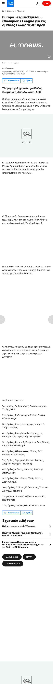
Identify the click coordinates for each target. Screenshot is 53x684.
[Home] (3, 11)
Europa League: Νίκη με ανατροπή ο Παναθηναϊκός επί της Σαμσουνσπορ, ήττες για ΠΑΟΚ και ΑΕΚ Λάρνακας (23, 544)
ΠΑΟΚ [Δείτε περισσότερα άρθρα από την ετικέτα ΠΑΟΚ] (29, 556)
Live (46, 3)
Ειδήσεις (10, 11)
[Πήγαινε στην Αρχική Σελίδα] (10, 3)
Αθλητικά (20, 11)
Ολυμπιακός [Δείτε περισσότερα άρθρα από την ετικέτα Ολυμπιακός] (12, 556)
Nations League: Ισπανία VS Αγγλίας (19, 526)
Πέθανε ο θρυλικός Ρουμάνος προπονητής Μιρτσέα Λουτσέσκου (22, 534)
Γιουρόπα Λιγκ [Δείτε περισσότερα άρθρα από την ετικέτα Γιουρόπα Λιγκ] (13, 563)
